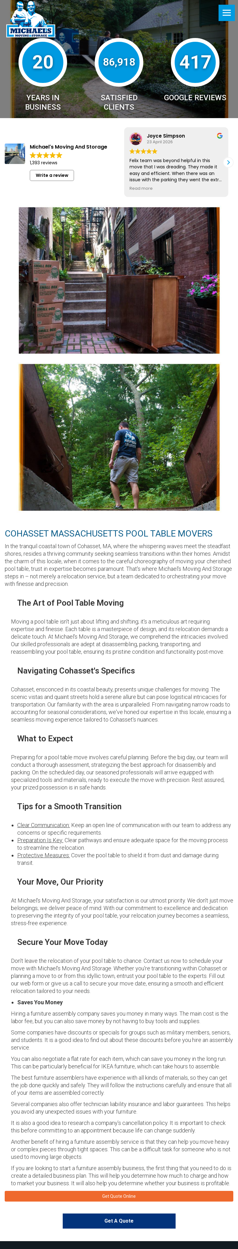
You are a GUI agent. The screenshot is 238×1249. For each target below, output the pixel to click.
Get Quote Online (119, 1196)
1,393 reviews (43, 163)
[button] (228, 162)
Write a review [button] (52, 175)
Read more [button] (141, 188)
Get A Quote (119, 1222)
